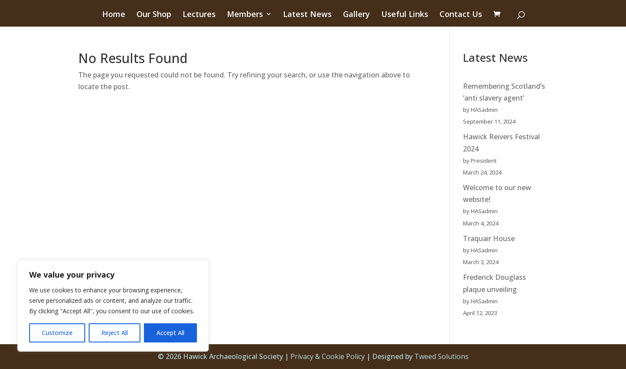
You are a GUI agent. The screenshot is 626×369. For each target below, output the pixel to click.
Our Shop (154, 15)
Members (245, 15)
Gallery (356, 15)
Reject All (114, 333)
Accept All (170, 333)
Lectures (199, 15)
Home (113, 15)
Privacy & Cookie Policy (327, 356)
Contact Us (461, 15)
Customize (57, 333)
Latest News (307, 15)
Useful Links (404, 15)
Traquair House (489, 238)
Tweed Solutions (441, 356)
